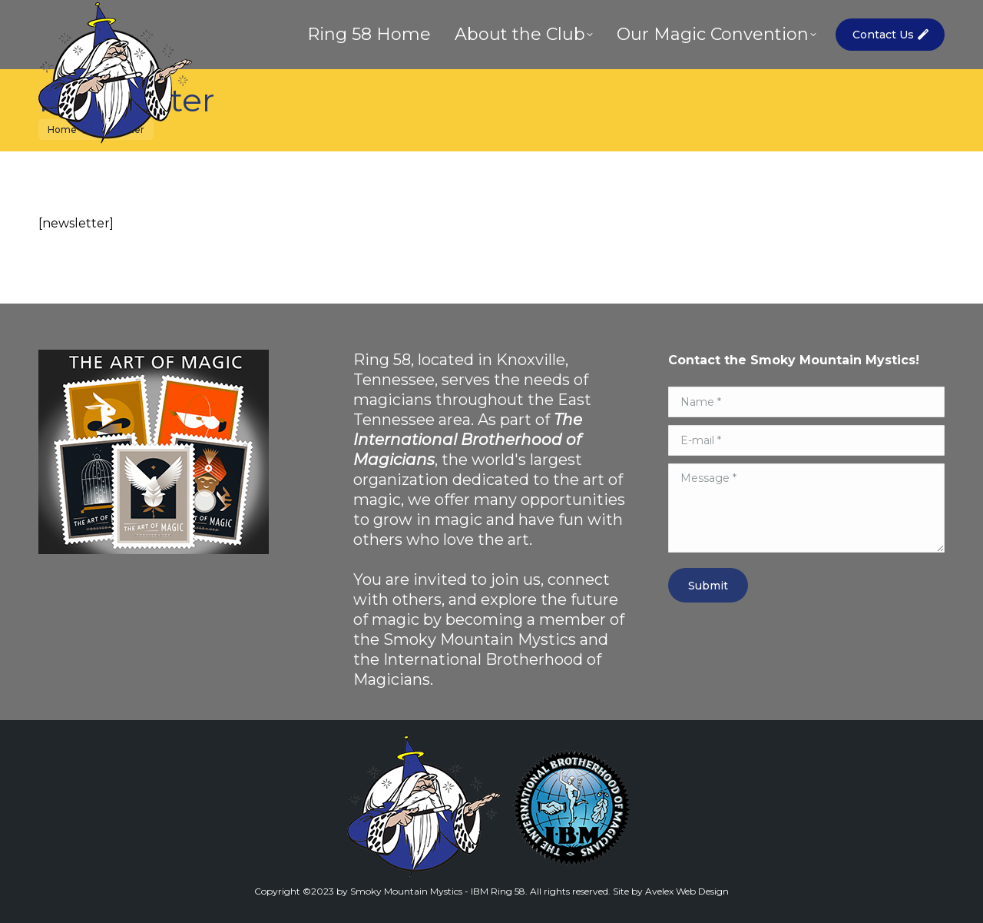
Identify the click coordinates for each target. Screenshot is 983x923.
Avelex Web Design (687, 891)
